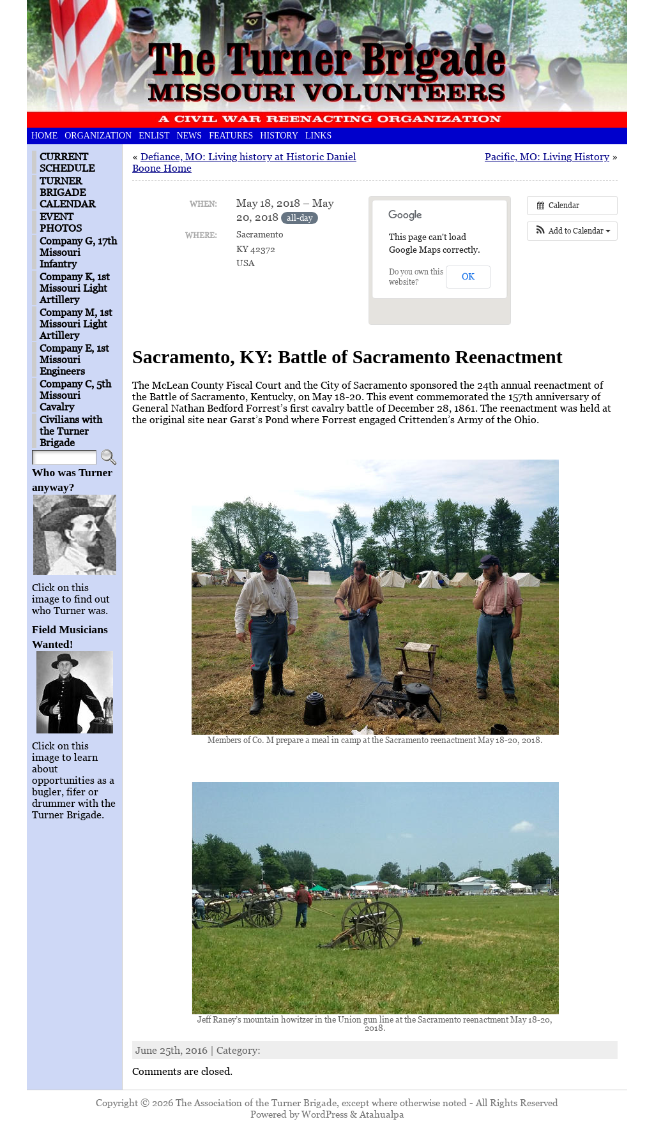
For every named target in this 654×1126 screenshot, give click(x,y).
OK (468, 276)
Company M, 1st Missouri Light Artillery (76, 323)
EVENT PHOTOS (61, 222)
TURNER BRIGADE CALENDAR (67, 192)
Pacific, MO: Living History (547, 156)
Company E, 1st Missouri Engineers (74, 359)
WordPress (324, 1114)
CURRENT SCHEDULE (67, 162)
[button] (572, 231)
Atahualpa (382, 1114)
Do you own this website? (416, 277)
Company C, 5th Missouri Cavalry (75, 395)
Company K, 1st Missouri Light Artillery (75, 288)
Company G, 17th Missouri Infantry (78, 252)
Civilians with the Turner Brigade (71, 431)
